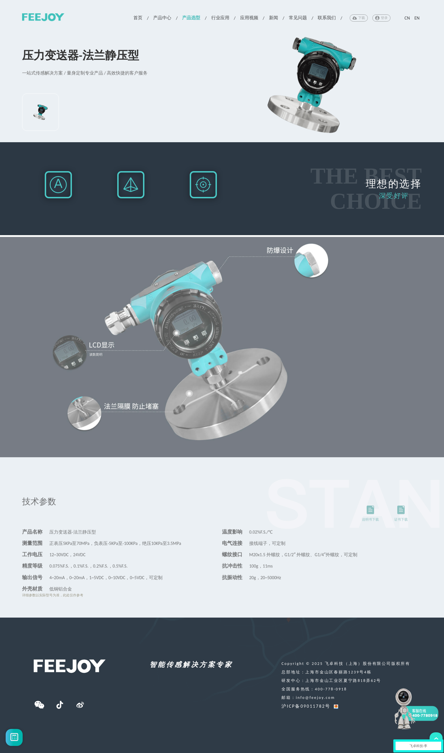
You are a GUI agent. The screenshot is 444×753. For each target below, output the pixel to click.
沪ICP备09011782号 (305, 706)
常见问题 (298, 17)
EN (416, 18)
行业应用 (220, 17)
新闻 (273, 17)
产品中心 (162, 17)
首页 (137, 17)
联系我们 (327, 17)
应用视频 (249, 17)
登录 (381, 18)
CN (407, 18)
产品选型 (191, 17)
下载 (359, 18)
